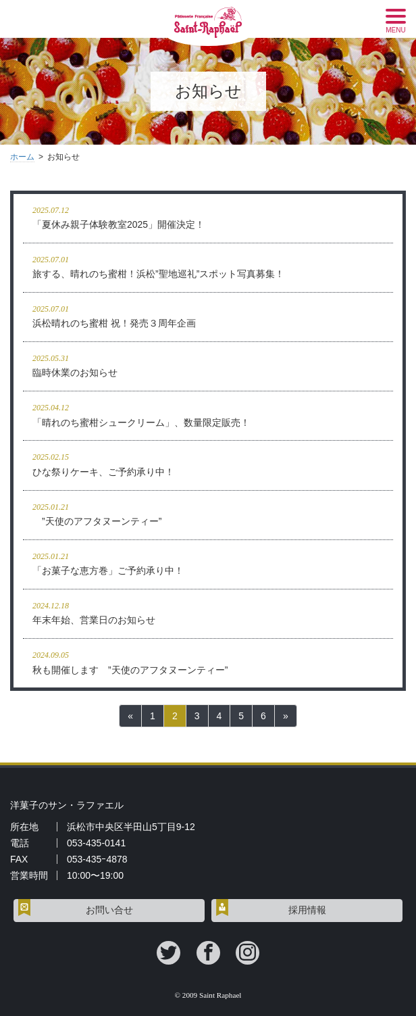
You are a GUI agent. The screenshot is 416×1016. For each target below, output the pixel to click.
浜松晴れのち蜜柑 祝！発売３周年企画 (208, 315)
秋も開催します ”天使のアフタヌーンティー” (208, 661)
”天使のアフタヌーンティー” (208, 513)
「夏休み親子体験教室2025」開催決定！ (208, 216)
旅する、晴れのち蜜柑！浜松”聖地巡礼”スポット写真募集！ (208, 266)
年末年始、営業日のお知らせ (208, 612)
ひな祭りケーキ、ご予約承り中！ (208, 463)
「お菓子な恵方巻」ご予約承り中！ (208, 563)
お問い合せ (109, 910)
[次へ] (285, 715)
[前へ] (130, 715)
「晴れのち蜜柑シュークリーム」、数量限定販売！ (208, 414)
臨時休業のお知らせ (208, 365)
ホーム (22, 157)
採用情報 (307, 910)
